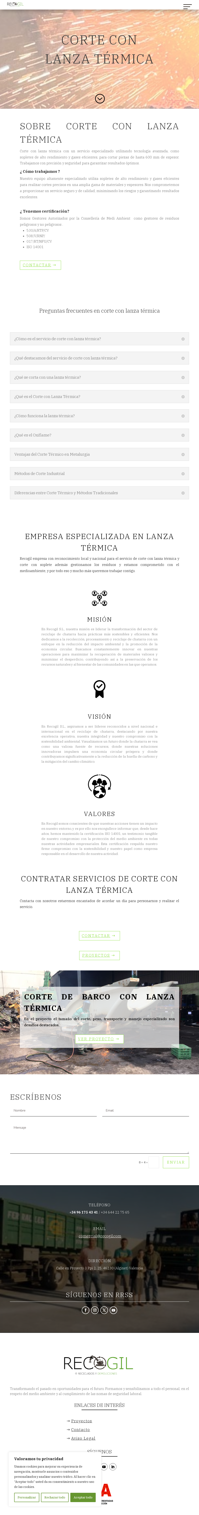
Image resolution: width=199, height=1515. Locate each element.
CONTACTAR (37, 265)
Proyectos (96, 955)
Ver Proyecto (96, 1038)
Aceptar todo (83, 1497)
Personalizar (27, 1497)
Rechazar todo (54, 1497)
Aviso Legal (83, 1438)
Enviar (176, 1162)
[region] (54, 1479)
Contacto (80, 1429)
